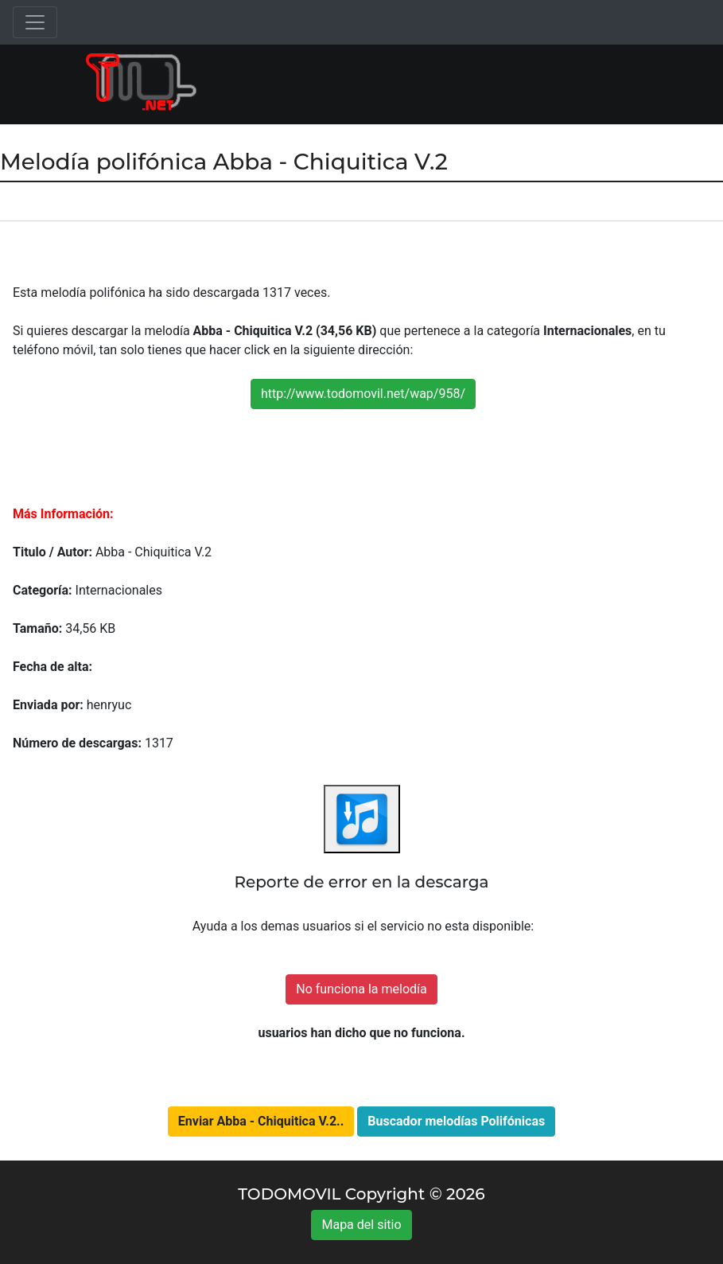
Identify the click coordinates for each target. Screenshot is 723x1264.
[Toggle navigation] (35, 22)
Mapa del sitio (361, 1224)
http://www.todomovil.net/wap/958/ (363, 393)
